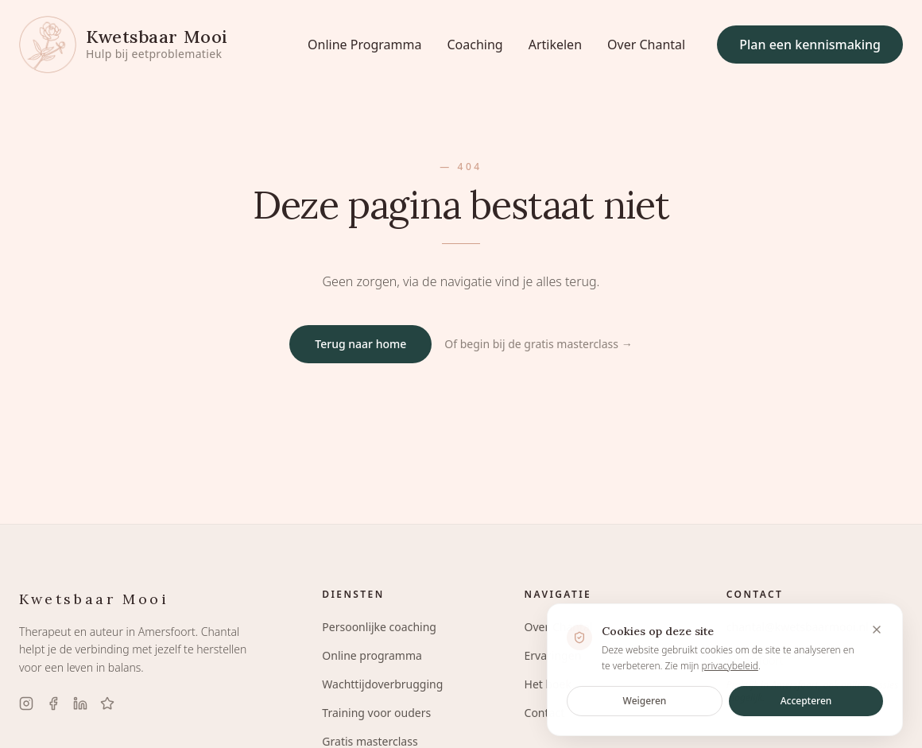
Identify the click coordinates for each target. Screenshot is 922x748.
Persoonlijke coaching (379, 626)
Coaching (474, 44)
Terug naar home (360, 343)
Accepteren (806, 705)
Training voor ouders (376, 712)
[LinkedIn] (80, 703)
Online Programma (364, 44)
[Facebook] (53, 703)
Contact (545, 712)
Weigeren (645, 705)
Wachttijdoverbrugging (382, 684)
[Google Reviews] (107, 703)
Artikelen (555, 44)
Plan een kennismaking (810, 44)
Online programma (372, 655)
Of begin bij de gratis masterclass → (538, 343)
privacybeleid (730, 669)
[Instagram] (26, 703)
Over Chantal (646, 44)
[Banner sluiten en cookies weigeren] (876, 634)
